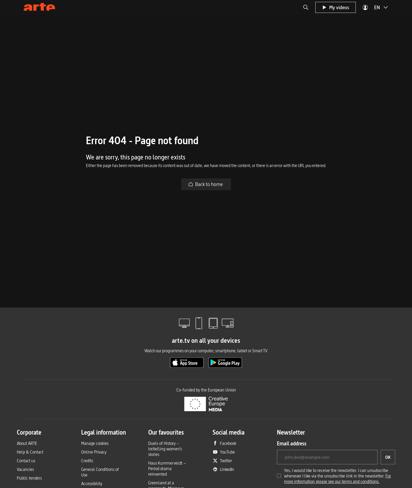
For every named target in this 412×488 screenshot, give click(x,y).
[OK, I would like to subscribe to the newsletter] (388, 457)
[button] (306, 7)
